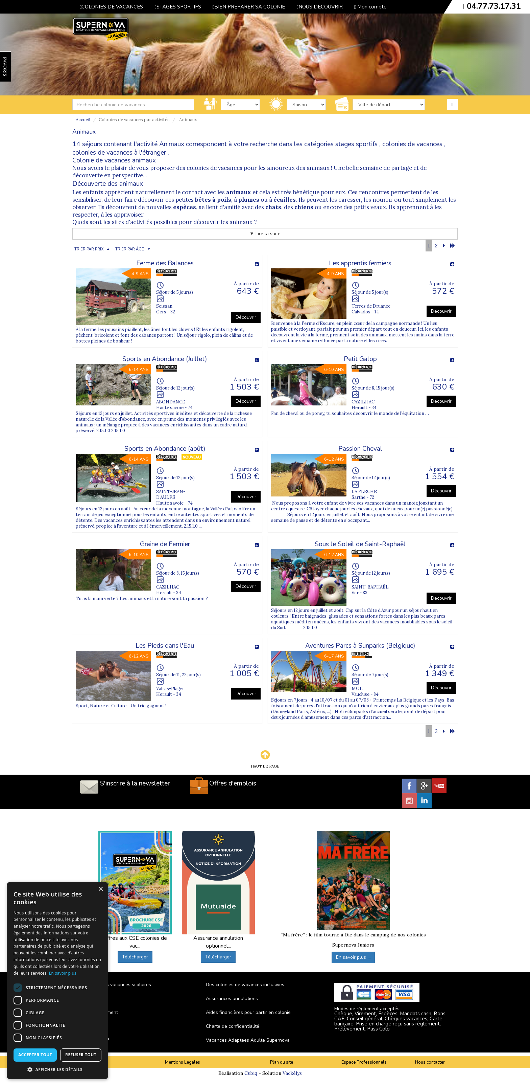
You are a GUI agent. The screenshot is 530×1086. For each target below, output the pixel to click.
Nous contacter (430, 1062)
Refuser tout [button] (80, 1055)
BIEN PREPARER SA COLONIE (249, 6)
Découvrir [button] (246, 317)
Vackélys (292, 1073)
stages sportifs (356, 144)
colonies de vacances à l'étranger (119, 152)
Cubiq (250, 1073)
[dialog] (57, 980)
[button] (57, 1069)
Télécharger (135, 957)
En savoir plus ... (353, 957)
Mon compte (370, 6)
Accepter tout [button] (35, 1055)
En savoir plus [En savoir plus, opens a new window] (62, 973)
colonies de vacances (412, 144)
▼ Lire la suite (265, 233)
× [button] (100, 889)
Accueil (83, 120)
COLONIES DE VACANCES (111, 6)
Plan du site (281, 1062)
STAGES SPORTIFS (177, 6)
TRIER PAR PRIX (88, 249)
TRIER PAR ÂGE (129, 249)
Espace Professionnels (364, 1062)
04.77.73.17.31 (494, 6)
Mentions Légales (182, 1062)
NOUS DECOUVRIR (319, 6)
